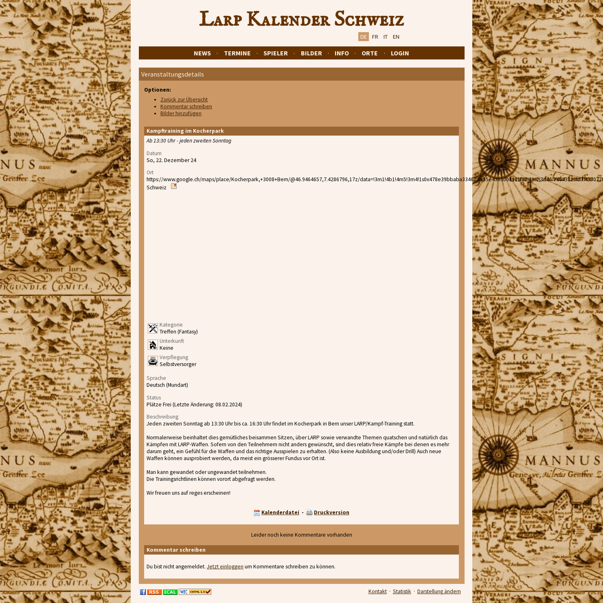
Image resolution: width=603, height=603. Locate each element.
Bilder (311, 53)
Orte (370, 53)
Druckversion (331, 512)
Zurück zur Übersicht (184, 99)
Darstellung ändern (439, 591)
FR (375, 36)
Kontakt (377, 591)
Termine (237, 53)
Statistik (402, 591)
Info (342, 53)
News (202, 53)
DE (363, 36)
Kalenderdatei (280, 512)
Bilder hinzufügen (181, 113)
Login (400, 53)
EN (396, 36)
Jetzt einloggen (225, 566)
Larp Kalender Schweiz (301, 20)
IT (386, 36)
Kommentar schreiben (186, 106)
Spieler (275, 53)
